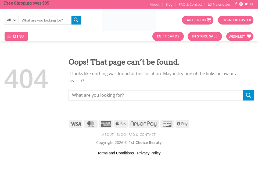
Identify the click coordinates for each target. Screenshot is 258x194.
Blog (169, 4)
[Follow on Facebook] (236, 4)
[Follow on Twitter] (246, 4)
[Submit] (76, 20)
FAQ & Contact (190, 4)
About (155, 4)
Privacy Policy (148, 153)
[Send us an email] (251, 4)
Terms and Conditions (116, 153)
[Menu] (16, 36)
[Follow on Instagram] (241, 4)
